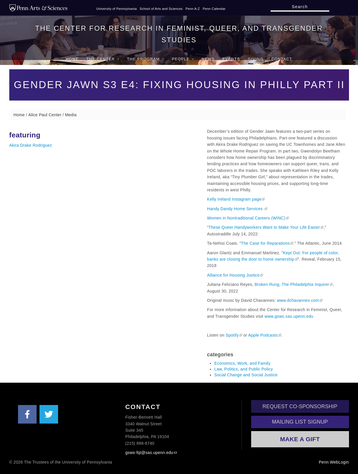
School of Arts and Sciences (161, 8)
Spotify (232, 335)
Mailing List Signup (300, 422)
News (208, 59)
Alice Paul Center (45, 114)
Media (71, 114)
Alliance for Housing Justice (233, 275)
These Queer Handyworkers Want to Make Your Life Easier (264, 227)
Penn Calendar (214, 8)
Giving (255, 59)
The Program (145, 59)
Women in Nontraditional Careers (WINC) (246, 218)
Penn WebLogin (334, 462)
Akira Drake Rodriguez (30, 145)
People (183, 59)
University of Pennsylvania (116, 8)
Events (231, 59)
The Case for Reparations (265, 243)
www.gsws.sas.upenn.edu (289, 316)
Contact (281, 59)
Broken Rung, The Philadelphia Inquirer (292, 284)
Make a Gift (300, 439)
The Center (103, 59)
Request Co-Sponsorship (299, 406)
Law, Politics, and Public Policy (243, 369)
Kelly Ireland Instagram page (234, 199)
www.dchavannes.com (298, 300)
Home (72, 59)
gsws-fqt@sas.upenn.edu (149, 452)
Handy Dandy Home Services (235, 208)
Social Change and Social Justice (246, 375)
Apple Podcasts (263, 335)
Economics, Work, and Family (242, 363)
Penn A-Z (193, 8)
